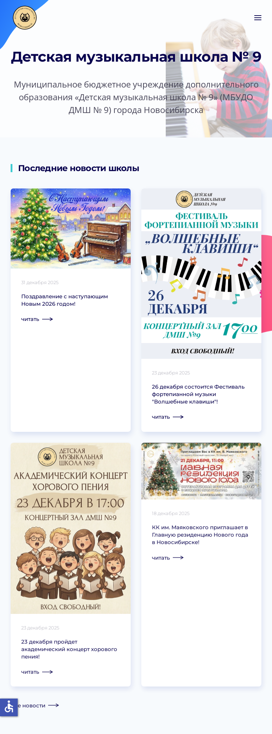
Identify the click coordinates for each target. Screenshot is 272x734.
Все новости (28, 706)
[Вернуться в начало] (25, 18)
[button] (257, 18)
